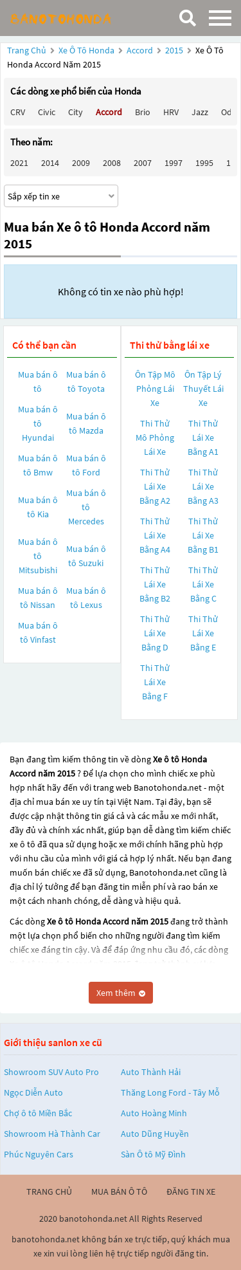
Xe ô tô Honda (86, 50)
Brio (142, 112)
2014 (50, 163)
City (75, 112)
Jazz (200, 112)
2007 (143, 163)
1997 (174, 163)
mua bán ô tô (119, 1191)
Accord (141, 50)
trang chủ (49, 1191)
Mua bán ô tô (38, 381)
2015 (175, 50)
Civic (46, 112)
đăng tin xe (190, 1191)
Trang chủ (26, 50)
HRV (171, 112)
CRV (17, 112)
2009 (81, 163)
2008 (112, 163)
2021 (19, 163)
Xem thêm (120, 993)
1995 (204, 163)
